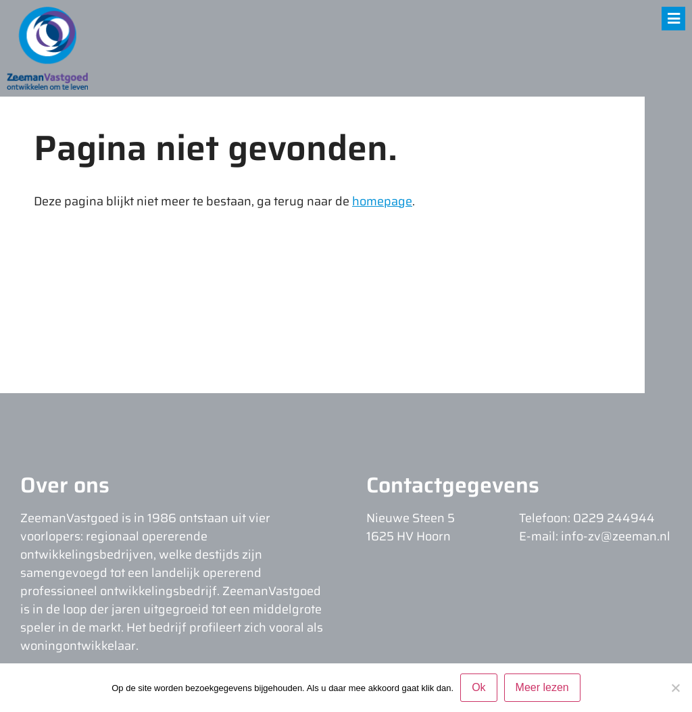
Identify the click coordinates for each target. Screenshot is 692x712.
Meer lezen (542, 687)
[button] (673, 18)
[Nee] (675, 687)
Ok (478, 687)
